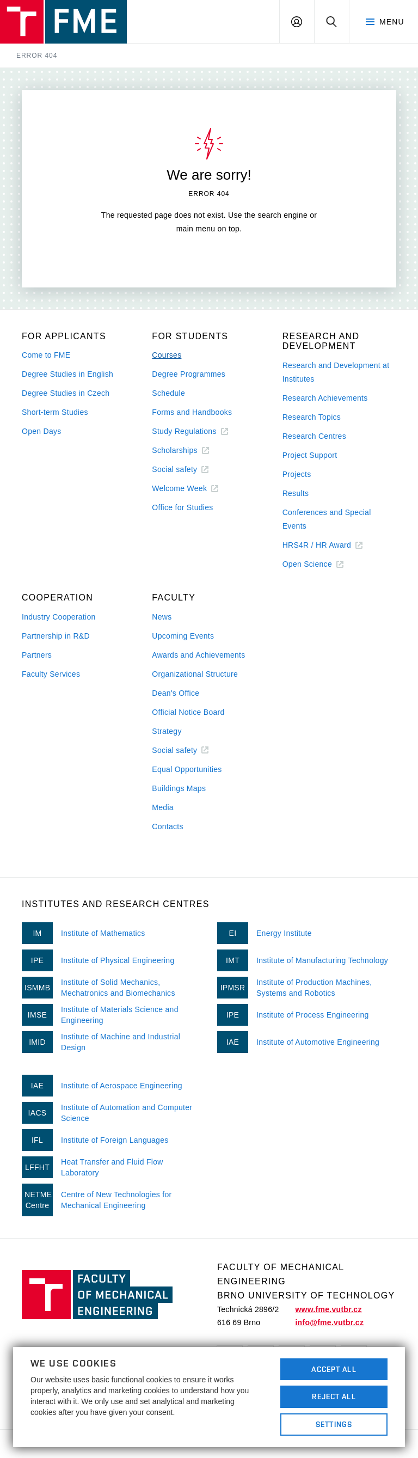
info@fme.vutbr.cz (329, 1322)
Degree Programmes (188, 374)
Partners (37, 655)
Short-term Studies (55, 412)
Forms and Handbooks (192, 412)
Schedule (168, 393)
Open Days (42, 431)
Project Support (309, 455)
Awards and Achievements (198, 655)
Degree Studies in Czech (65, 393)
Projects (296, 474)
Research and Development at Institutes (336, 372)
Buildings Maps (179, 788)
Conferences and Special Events (326, 519)
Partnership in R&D (56, 636)
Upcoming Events (183, 636)
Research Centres (314, 436)
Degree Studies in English (67, 374)
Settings (334, 1424)
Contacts (167, 826)
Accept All (333, 1369)
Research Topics (311, 417)
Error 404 (36, 55)
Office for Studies (182, 507)
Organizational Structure (195, 674)
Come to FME (46, 355)
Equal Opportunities (187, 769)
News (161, 616)
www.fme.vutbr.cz (328, 1309)
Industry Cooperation (59, 616)
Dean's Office (175, 693)
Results (295, 493)
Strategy (166, 731)
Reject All (333, 1396)
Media (163, 807)
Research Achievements (325, 398)
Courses (166, 355)
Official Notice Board (188, 712)
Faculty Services (51, 674)
